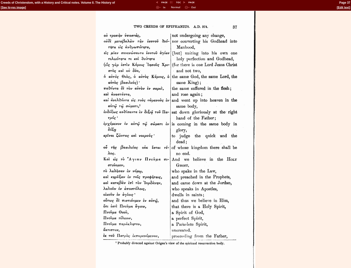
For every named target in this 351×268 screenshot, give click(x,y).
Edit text (343, 7)
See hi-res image (13, 7)
